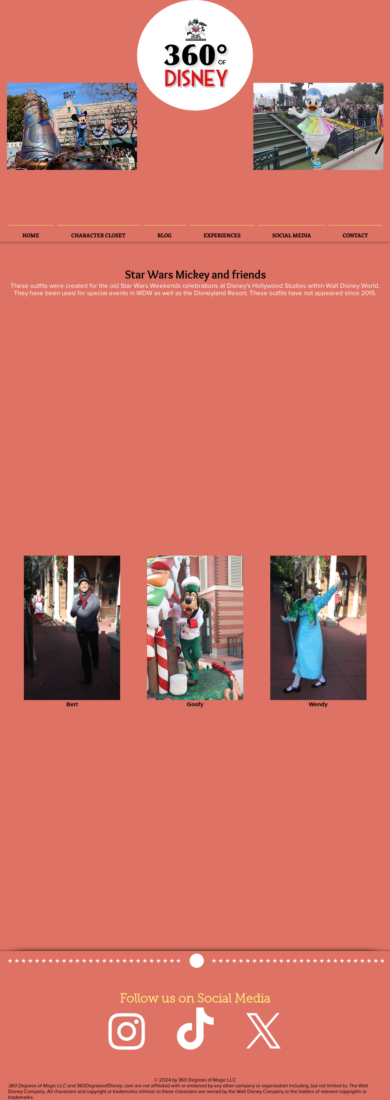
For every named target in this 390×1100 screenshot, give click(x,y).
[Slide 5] (88, 159)
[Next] (125, 126)
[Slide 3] (47, 159)
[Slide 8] (109, 159)
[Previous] (19, 126)
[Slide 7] (98, 159)
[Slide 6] (57, 159)
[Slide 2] (35, 160)
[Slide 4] (67, 159)
